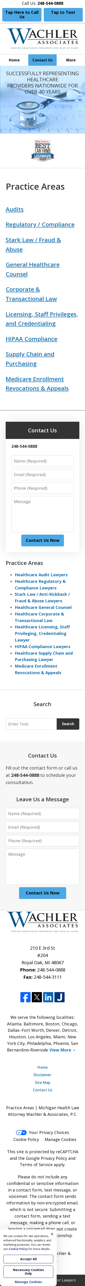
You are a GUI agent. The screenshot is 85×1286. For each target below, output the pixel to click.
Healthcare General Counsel (43, 607)
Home (14, 60)
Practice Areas (24, 563)
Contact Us (42, 60)
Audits (15, 209)
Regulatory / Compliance (40, 224)
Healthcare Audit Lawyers (41, 574)
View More (60, 1050)
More (71, 60)
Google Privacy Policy (46, 1158)
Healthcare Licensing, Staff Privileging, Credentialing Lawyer (42, 633)
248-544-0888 (51, 970)
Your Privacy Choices (42, 1132)
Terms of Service (36, 1164)
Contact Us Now (42, 540)
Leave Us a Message (42, 799)
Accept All (28, 1259)
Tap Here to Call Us (22, 14)
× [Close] (52, 1234)
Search (68, 723)
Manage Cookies (60, 1139)
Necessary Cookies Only (28, 1272)
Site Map (42, 1082)
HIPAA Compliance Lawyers (42, 646)
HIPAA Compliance (31, 339)
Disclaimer (42, 1074)
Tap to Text (63, 12)
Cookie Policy (26, 1139)
